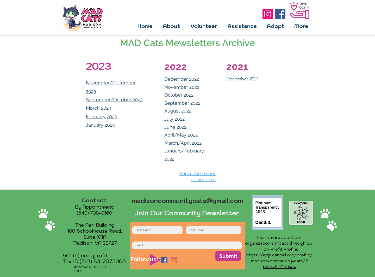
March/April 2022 (183, 143)
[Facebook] (280, 14)
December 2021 (242, 79)
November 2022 (181, 87)
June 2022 (175, 127)
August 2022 (177, 111)
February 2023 (101, 116)
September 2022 (182, 103)
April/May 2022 (181, 135)
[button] (171, 26)
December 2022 (181, 79)
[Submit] (228, 256)
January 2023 (100, 125)
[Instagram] (267, 14)
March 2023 (98, 108)
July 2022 (174, 119)
